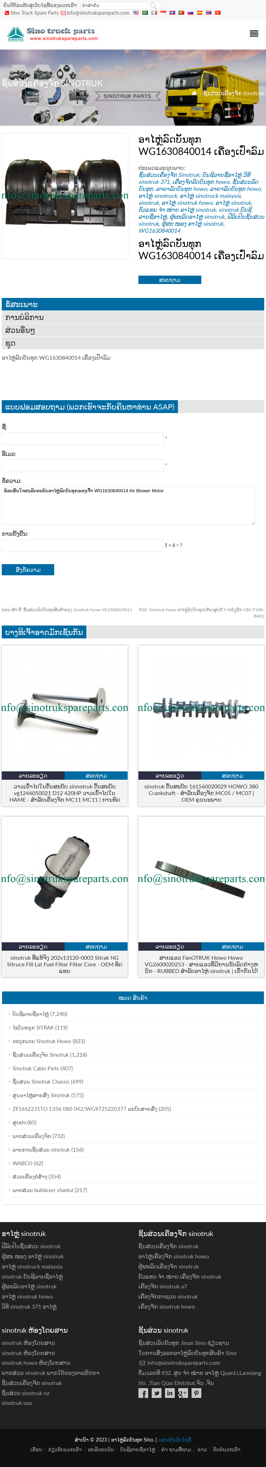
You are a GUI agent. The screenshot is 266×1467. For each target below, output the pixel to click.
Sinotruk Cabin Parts (36, 1068)
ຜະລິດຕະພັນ (101, 1449)
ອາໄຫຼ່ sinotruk (233, 202)
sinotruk (148, 202)
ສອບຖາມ (169, 279)
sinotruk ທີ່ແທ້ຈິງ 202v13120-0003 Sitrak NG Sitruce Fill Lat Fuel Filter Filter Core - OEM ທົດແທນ (64, 964)
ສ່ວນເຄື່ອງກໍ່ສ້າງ (30, 1176)
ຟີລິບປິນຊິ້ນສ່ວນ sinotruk (31, 1246)
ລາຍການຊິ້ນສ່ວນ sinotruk (41, 1149)
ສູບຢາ (19, 1122)
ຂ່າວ (202, 1449)
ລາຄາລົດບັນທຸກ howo (181, 188)
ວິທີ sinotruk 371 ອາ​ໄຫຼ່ (29, 1306)
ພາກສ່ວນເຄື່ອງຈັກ (32, 1136)
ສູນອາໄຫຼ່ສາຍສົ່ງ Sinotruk (41, 1095)
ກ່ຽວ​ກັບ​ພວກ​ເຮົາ (65, 1449)
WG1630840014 (159, 230)
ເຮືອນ (36, 1449)
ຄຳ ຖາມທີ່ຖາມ (176, 1449)
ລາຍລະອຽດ (33, 775)
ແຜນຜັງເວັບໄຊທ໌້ (174, 1440)
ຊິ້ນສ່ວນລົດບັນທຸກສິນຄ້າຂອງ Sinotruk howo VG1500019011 (67, 609)
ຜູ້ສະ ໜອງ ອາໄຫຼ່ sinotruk (192, 223)
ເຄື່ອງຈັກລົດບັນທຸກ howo (200, 181)
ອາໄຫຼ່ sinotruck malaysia (210, 195)
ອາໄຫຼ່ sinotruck (157, 195)
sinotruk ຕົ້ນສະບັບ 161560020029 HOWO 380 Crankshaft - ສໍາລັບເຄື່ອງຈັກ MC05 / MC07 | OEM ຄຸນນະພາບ (201, 793)
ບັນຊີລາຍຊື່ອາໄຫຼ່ (222, 174)
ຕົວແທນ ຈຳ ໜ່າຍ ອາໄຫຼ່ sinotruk (177, 209)
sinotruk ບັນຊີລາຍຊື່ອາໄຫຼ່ (32, 1276)
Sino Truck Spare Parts (34, 13)
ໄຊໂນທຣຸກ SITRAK (33, 1027)
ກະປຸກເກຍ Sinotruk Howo (42, 1041)
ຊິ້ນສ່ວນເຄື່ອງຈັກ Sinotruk (233, 93)
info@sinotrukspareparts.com (98, 13)
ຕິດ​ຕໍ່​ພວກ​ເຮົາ (226, 1449)
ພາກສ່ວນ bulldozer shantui (43, 1190)
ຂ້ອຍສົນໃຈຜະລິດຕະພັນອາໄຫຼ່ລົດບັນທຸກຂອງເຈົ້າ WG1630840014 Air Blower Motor (128, 505)
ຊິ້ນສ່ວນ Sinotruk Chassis (41, 1081)
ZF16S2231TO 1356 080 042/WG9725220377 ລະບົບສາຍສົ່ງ (85, 1109)
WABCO (23, 1163)
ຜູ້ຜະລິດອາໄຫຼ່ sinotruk (197, 216)
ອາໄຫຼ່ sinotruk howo (187, 202)
